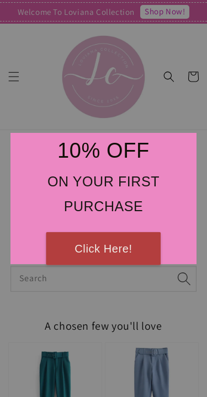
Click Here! (103, 249)
